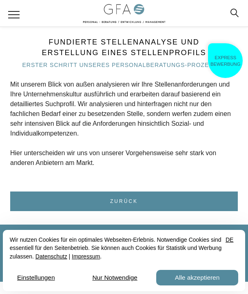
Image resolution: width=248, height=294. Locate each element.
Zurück (124, 201)
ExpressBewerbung (225, 61)
